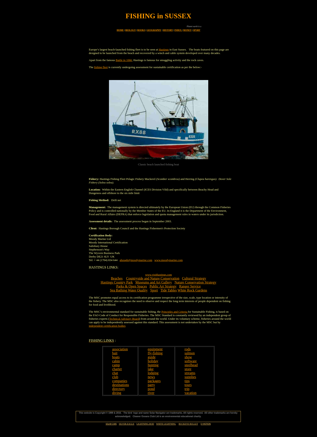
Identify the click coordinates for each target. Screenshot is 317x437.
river (151, 393)
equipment (155, 349)
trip (186, 389)
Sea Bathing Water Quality (128, 290)
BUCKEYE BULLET (188, 424)
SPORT (196, 30)
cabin (116, 361)
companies (119, 381)
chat (115, 373)
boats (116, 357)
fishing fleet (101, 67)
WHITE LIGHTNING (166, 424)
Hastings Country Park (117, 282)
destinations (120, 385)
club (115, 377)
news (151, 377)
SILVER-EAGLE (126, 424)
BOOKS (141, 30)
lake (151, 369)
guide (152, 357)
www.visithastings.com (158, 274)
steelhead (191, 365)
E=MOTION (206, 423)
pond (151, 389)
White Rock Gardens (192, 290)
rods (187, 349)
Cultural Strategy (194, 278)
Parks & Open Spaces (131, 286)
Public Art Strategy (163, 286)
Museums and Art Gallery (153, 282)
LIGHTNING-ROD (145, 424)
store (187, 369)
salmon (189, 353)
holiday (153, 361)
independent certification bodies (107, 325)
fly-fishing (155, 353)
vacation (190, 393)
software (190, 361)
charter (117, 369)
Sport (154, 290)
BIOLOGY (130, 30)
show (188, 357)
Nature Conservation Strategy (195, 282)
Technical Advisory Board (124, 318)
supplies (190, 377)
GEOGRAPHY (154, 30)
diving (116, 393)
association (120, 349)
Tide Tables (168, 290)
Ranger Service (190, 286)
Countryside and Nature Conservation (152, 278)
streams (189, 373)
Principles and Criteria (174, 311)
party (151, 385)
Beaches (116, 278)
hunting (153, 365)
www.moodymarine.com (168, 260)
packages (154, 381)
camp (116, 365)
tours (188, 385)
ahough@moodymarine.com (136, 260)
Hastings (164, 49)
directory (118, 389)
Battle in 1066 (124, 60)
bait (115, 353)
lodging (153, 373)
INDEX (178, 30)
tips (187, 381)
